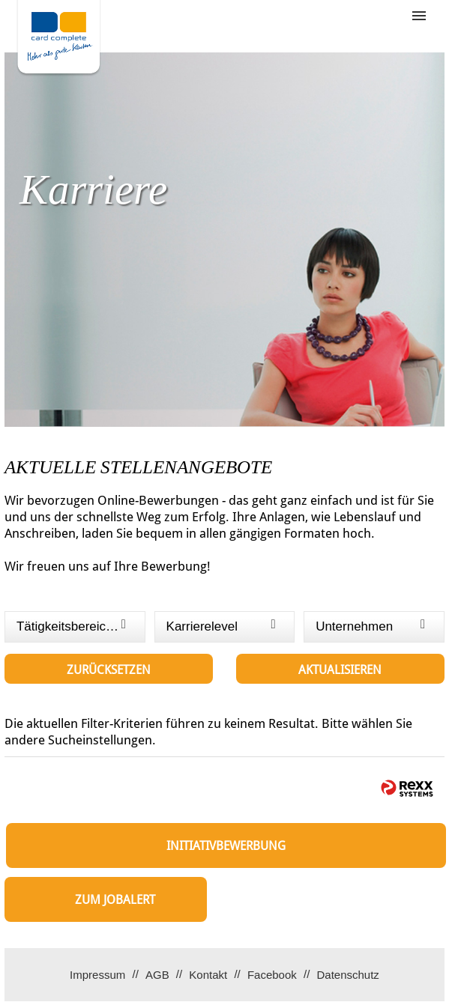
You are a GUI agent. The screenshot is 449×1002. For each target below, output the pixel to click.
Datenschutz (347, 974)
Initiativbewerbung (226, 846)
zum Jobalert (115, 900)
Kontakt (208, 974)
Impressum (97, 974)
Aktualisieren (340, 670)
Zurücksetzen (109, 670)
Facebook (272, 974)
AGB (157, 974)
